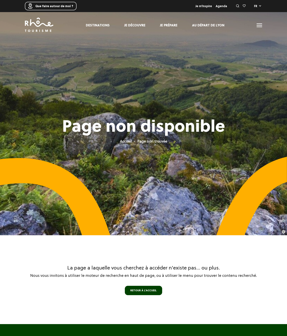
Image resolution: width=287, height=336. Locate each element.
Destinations (98, 25)
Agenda (221, 6)
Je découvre (134, 25)
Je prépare (168, 25)
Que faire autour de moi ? (50, 6)
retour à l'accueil (143, 290)
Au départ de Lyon (208, 25)
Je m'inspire (203, 6)
